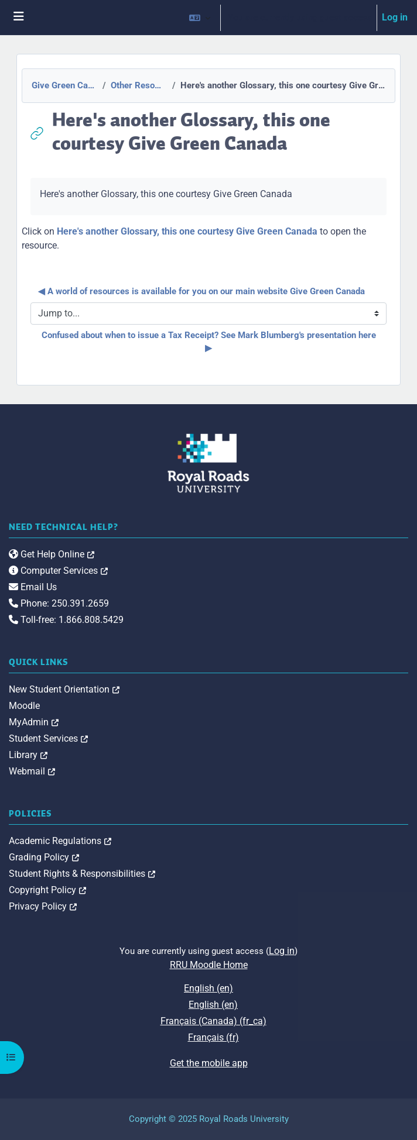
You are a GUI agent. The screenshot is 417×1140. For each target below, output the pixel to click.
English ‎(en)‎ (208, 988)
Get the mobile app (209, 1063)
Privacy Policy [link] (43, 906)
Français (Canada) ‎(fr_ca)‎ (213, 1021)
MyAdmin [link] (34, 722)
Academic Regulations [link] (60, 840)
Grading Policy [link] (44, 857)
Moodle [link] (24, 705)
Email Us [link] (33, 587)
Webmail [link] (32, 771)
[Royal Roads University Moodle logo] (208, 462)
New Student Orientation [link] (64, 689)
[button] (200, 17)
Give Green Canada (63, 85)
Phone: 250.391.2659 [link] (59, 603)
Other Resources (138, 85)
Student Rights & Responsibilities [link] (82, 873)
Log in (395, 17)
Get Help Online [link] (51, 554)
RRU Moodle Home (209, 964)
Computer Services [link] (58, 570)
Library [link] (28, 754)
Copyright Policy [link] (47, 890)
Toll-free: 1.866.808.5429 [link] (66, 619)
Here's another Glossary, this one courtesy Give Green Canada (187, 231)
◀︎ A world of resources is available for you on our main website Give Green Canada (201, 291)
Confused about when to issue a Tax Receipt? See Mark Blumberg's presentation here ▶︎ (210, 342)
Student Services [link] (48, 738)
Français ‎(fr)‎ (213, 1037)
